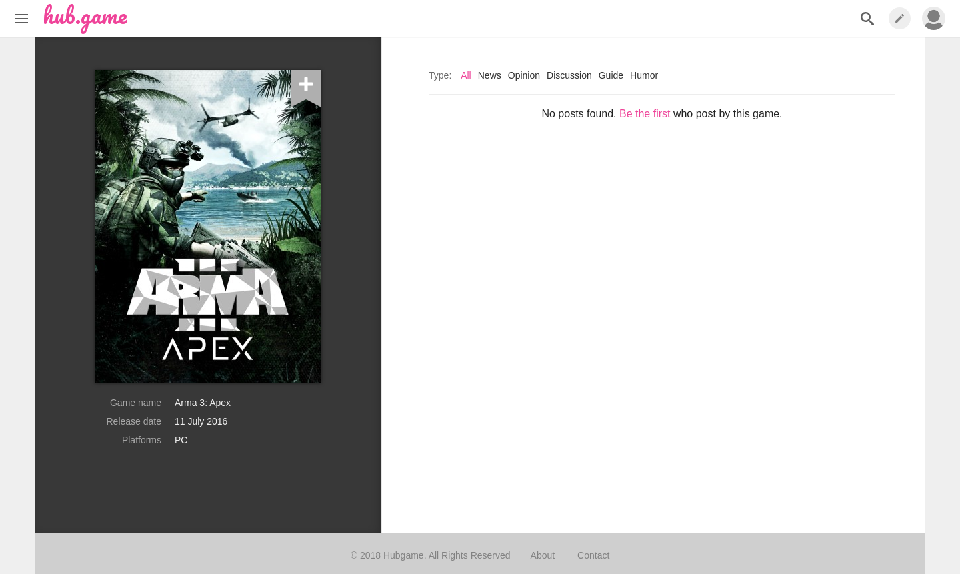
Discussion (569, 75)
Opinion (524, 75)
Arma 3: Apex (203, 402)
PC (181, 440)
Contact (593, 555)
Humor (644, 75)
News (489, 75)
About (543, 555)
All (466, 75)
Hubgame (403, 555)
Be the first (644, 113)
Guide (611, 75)
